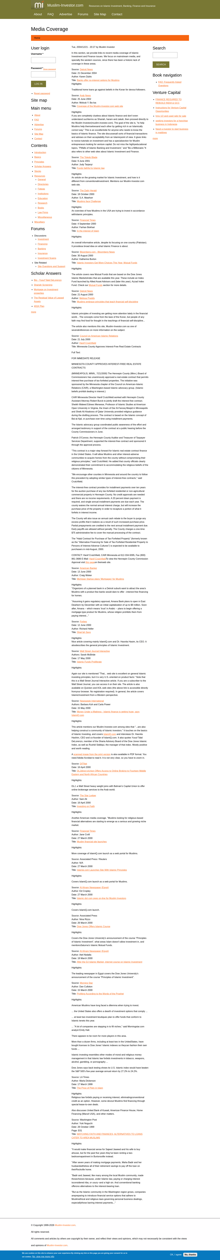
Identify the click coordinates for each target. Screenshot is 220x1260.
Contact (117, 14)
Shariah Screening (43, 285)
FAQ (51, 14)
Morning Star (86, 983)
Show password (49, 69)
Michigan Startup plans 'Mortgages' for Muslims (100, 579)
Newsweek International (92, 701)
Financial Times (88, 220)
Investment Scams (47, 258)
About (38, 14)
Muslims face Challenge (89, 201)
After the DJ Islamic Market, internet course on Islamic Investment (109, 962)
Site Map (100, 14)
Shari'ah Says (84, 632)
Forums (83, 14)
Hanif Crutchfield (87, 343)
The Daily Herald (88, 190)
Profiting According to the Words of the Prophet (100, 994)
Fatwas (41, 189)
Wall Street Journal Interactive (95, 651)
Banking (42, 249)
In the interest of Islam (88, 231)
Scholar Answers (42, 166)
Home (37, 38)
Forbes (83, 621)
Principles (39, 162)
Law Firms (43, 212)
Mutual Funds (95, 285)
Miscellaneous (45, 217)
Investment (43, 239)
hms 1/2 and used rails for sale (171, 116)
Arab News (85, 95)
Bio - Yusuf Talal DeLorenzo (48, 280)
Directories (43, 184)
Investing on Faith (86, 806)
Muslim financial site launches (92, 841)
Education (43, 198)
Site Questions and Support (51, 266)
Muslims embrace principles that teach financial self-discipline (107, 302)
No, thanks (190, 1254)
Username (37, 54)
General (42, 179)
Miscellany (39, 222)
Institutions (43, 193)
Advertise (65, 14)
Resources (39, 176)
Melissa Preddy (87, 298)
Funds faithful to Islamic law (91, 168)
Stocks (37, 171)
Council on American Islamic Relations (99, 336)
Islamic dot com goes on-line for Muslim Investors (101, 898)
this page (90, 562)
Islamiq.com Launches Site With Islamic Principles (102, 870)
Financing (42, 244)
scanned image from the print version (92, 754)
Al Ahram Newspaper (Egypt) (94, 887)
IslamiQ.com (110, 734)
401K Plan (39, 306)
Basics (37, 157)
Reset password (42, 93)
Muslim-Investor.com (65, 1225)
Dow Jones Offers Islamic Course (93, 926)
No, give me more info (43, 1256)
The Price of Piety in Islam (90, 1088)
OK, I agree (176, 1254)
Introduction (40, 152)
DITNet (83, 764)
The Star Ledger (88, 795)
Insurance (43, 253)
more (33, 312)
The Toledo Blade (88, 157)
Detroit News (86, 69)
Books (41, 208)
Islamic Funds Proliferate (89, 662)
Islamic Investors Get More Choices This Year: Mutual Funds (107, 263)
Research (42, 203)
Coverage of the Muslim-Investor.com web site (100, 106)
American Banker (88, 568)
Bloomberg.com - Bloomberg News (97, 252)
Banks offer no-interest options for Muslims (98, 80)
